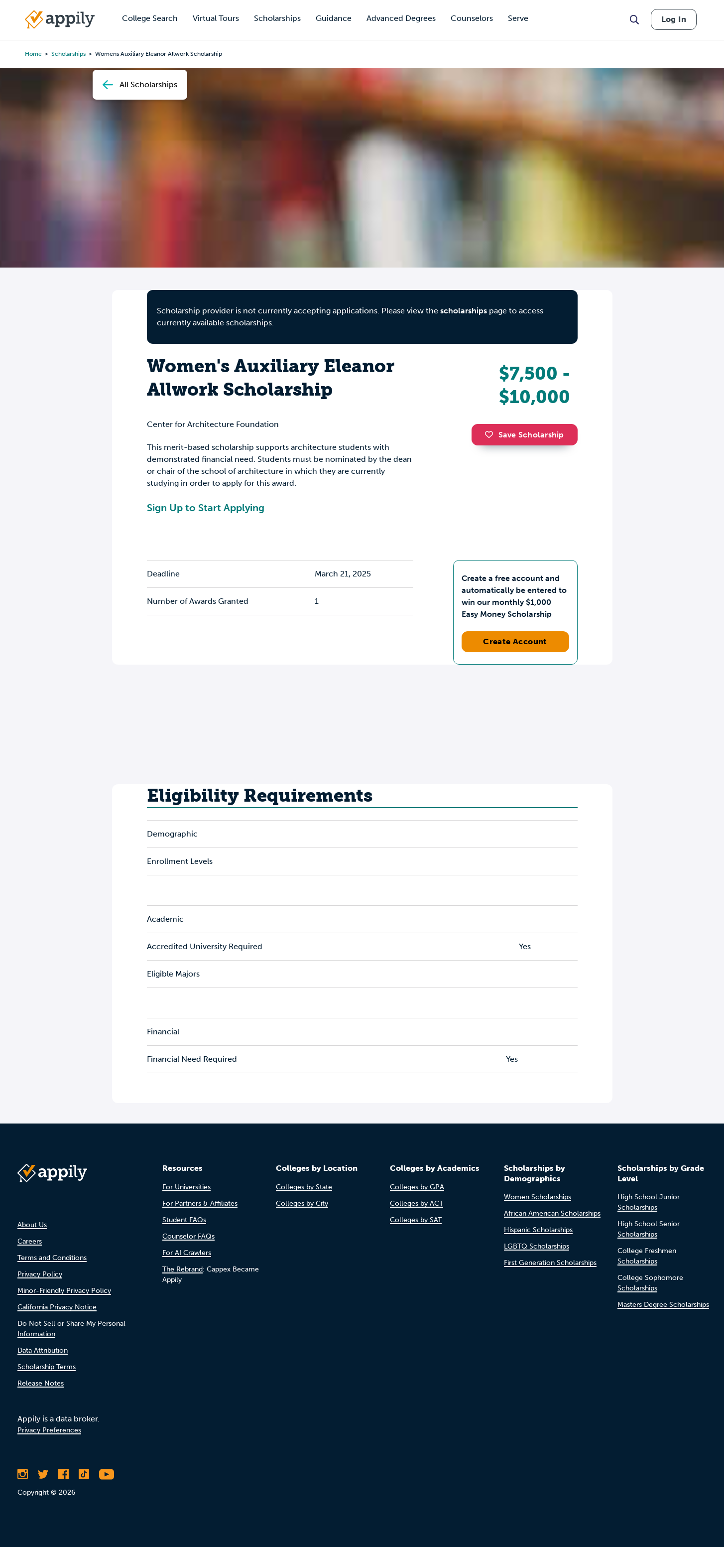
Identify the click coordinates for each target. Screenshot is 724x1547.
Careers (29, 1241)
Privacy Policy (39, 1274)
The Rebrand (182, 1269)
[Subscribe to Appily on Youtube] (106, 1474)
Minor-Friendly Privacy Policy (64, 1290)
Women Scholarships (537, 1197)
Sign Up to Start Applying (205, 508)
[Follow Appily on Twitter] (43, 1474)
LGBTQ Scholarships (536, 1246)
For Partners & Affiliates (200, 1203)
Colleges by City (302, 1203)
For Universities (186, 1187)
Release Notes (40, 1383)
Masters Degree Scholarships (663, 1304)
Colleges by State (304, 1187)
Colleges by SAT (416, 1220)
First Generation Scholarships (550, 1263)
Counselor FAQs (188, 1236)
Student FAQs (184, 1220)
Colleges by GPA (417, 1187)
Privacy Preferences (49, 1430)
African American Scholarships (552, 1213)
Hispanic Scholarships (538, 1230)
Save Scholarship (524, 434)
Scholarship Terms (46, 1367)
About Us (32, 1225)
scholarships (68, 53)
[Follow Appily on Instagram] (22, 1474)
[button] (491, 434)
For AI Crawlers (186, 1253)
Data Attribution (42, 1350)
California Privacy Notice (57, 1307)
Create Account (515, 641)
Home (33, 53)
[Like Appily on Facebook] (63, 1474)
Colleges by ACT (416, 1203)
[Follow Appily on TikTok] (84, 1474)
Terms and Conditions (52, 1258)
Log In (673, 19)
